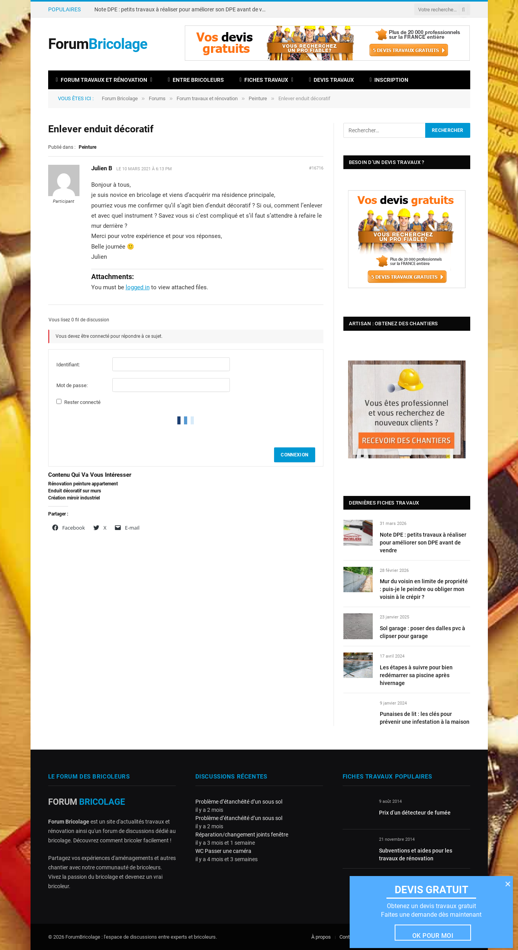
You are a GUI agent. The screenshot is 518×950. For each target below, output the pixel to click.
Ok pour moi (432, 935)
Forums (157, 98)
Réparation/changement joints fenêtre (241, 834)
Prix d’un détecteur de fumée (415, 812)
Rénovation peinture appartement (83, 484)
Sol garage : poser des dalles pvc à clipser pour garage (422, 632)
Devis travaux (331, 80)
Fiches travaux (264, 80)
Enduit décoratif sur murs (74, 491)
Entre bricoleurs (196, 80)
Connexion (294, 455)
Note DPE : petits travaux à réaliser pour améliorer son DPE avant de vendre (182, 9)
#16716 (316, 168)
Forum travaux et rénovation (101, 80)
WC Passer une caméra (223, 851)
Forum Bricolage (120, 98)
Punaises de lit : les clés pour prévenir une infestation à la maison (424, 718)
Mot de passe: (72, 385)
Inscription (389, 80)
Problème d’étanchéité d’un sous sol (238, 802)
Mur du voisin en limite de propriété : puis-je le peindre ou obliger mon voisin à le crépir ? (424, 589)
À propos (321, 937)
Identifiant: (68, 365)
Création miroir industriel (74, 498)
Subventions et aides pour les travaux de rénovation (415, 854)
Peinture (258, 98)
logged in (138, 287)
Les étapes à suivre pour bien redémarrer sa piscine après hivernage (416, 675)
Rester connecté (82, 402)
